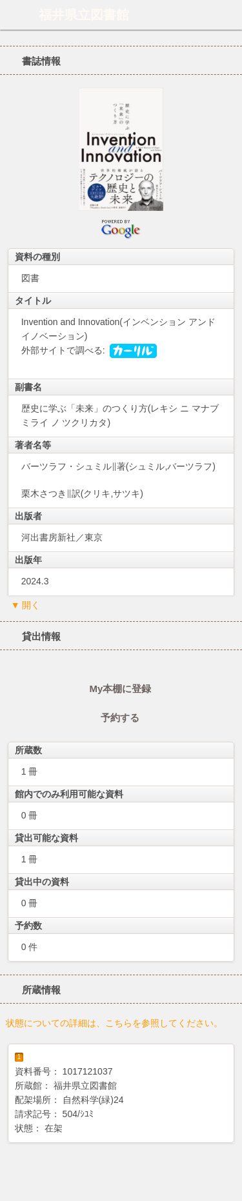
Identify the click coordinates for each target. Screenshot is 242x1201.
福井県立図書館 (84, 15)
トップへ (228, 1186)
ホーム (14, 15)
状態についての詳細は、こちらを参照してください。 (114, 1023)
